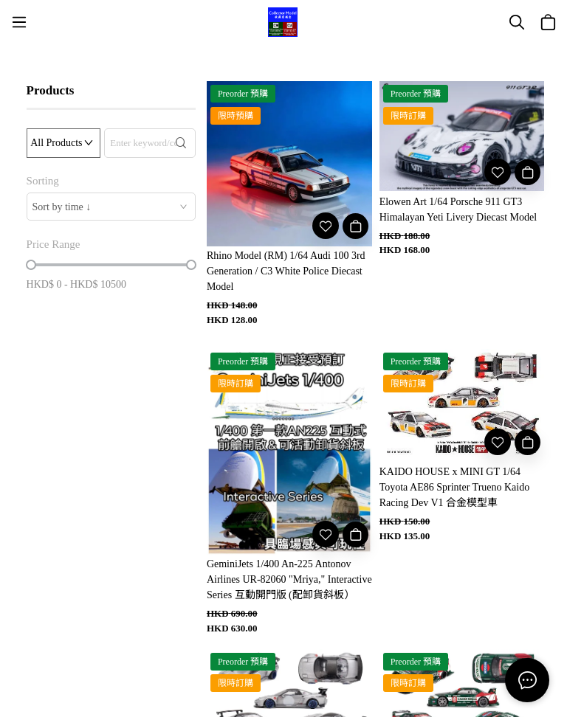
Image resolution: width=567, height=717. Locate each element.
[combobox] (111, 207)
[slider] (31, 265)
